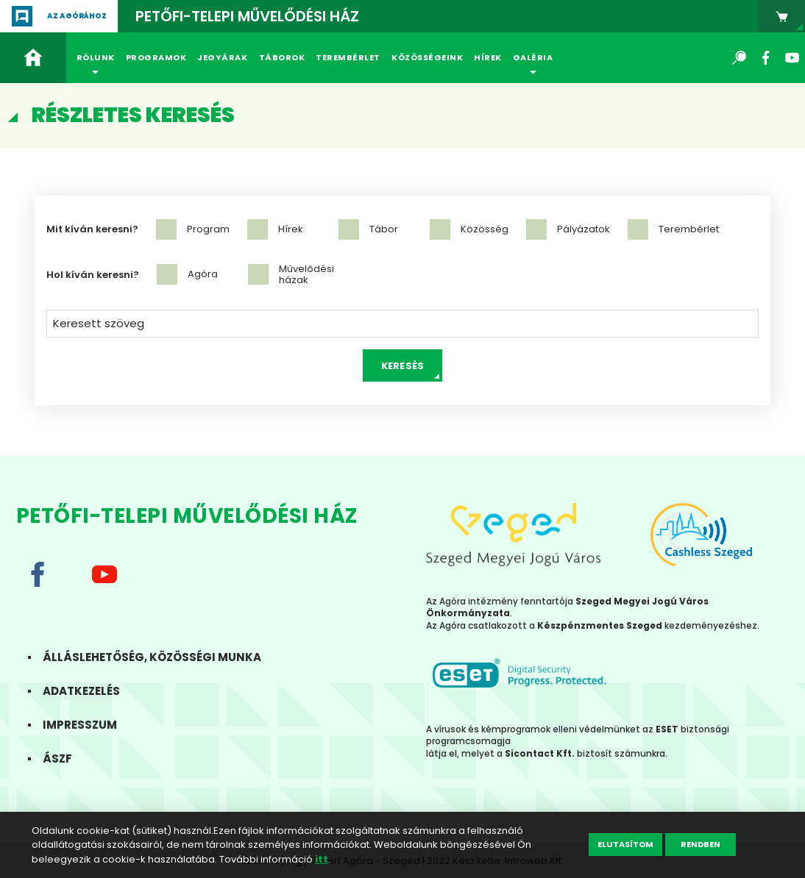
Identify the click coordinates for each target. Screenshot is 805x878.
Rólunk (96, 57)
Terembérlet (348, 57)
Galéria (533, 57)
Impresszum (89, 724)
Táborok (282, 57)
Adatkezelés (90, 691)
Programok (156, 57)
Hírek (488, 57)
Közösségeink (427, 57)
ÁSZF (66, 758)
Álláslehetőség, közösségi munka (161, 657)
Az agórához (77, 15)
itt (321, 859)
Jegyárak (222, 57)
